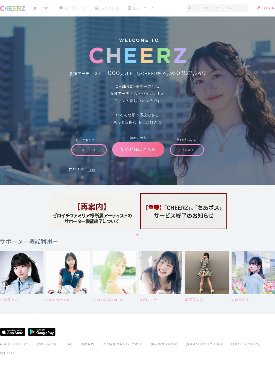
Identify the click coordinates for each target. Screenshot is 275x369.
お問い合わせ (47, 344)
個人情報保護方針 (164, 344)
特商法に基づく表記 (246, 344)
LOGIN (268, 8)
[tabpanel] (91, 211)
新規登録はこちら (138, 149)
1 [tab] (137, 235)
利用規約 (87, 344)
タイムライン (75, 8)
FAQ (69, 344)
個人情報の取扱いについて (123, 344)
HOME (45, 8)
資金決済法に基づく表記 (204, 344)
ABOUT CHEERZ (14, 344)
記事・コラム (144, 8)
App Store (12, 332)
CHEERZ (12, 8)
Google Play (42, 332)
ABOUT (89, 150)
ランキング (110, 8)
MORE (91, 170)
